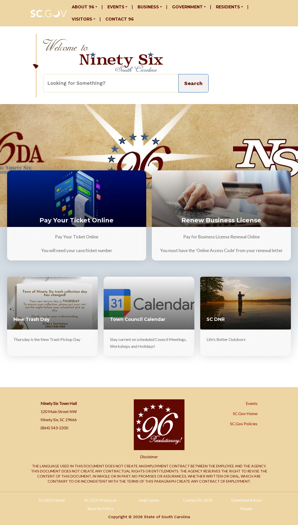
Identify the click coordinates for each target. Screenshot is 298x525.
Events (115, 7)
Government (187, 7)
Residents (228, 7)
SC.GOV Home (52, 500)
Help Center (149, 500)
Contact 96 (119, 19)
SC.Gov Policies (243, 423)
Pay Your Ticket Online (77, 220)
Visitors (82, 19)
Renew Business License (221, 220)
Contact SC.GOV (198, 500)
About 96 (83, 7)
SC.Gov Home (245, 413)
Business (148, 7)
